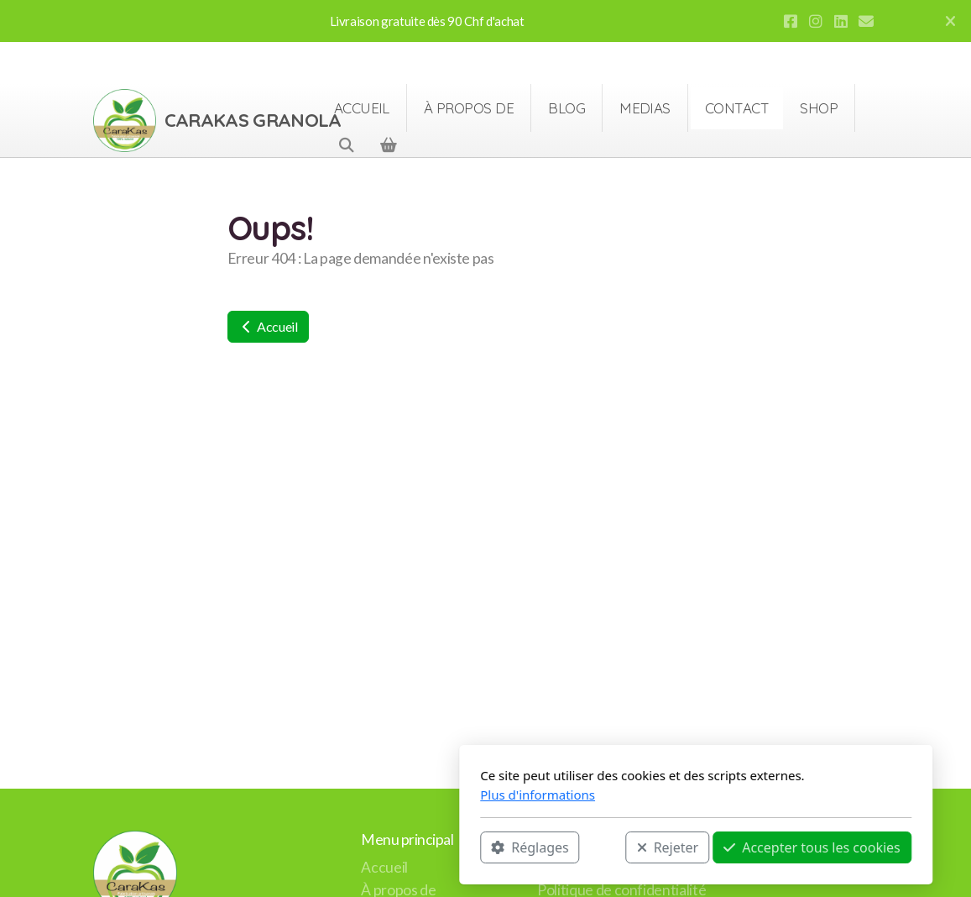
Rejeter (457, 847)
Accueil (268, 326)
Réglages (319, 847)
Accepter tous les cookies (602, 847)
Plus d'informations (327, 794)
